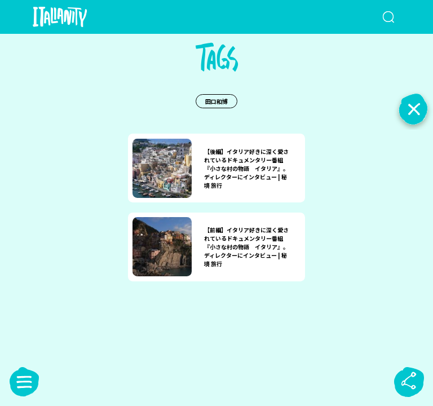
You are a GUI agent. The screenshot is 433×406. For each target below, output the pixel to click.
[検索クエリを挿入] (375, 17)
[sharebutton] (408, 381)
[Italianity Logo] (78, 17)
